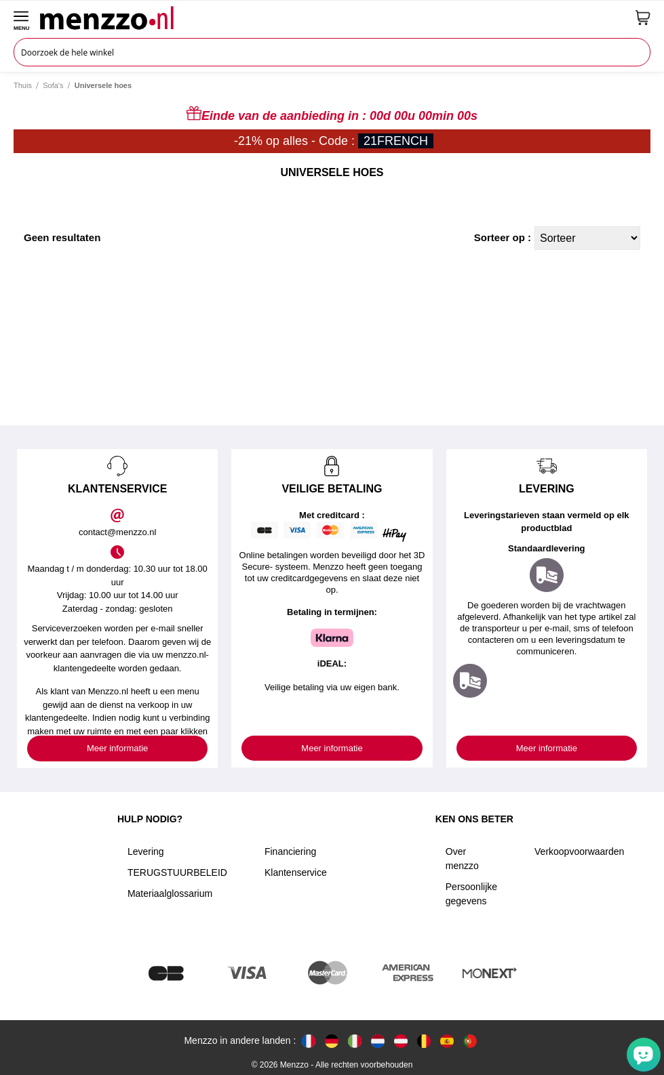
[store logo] (333, 18)
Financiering (290, 851)
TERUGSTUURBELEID (177, 872)
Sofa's (53, 85)
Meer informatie (117, 748)
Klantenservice (296, 872)
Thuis (23, 85)
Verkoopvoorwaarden (579, 851)
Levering (146, 851)
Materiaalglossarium (170, 893)
